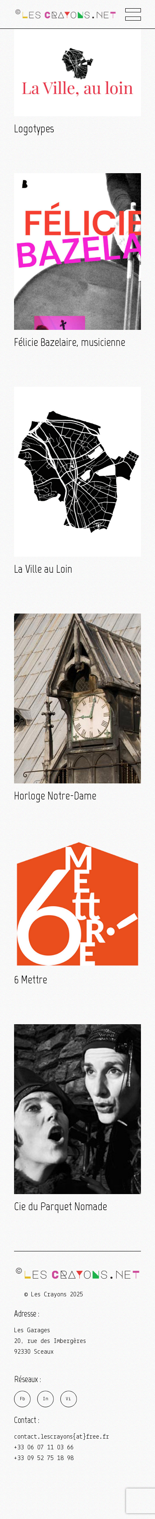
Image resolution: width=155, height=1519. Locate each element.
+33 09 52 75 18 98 (44, 1458)
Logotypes (34, 128)
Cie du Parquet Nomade (60, 1206)
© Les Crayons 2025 (53, 1294)
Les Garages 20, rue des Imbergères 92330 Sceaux (50, 1341)
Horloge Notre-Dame (55, 795)
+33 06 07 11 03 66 (44, 1447)
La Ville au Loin (43, 569)
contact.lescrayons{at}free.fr (61, 1437)
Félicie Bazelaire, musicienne (69, 342)
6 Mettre (30, 979)
